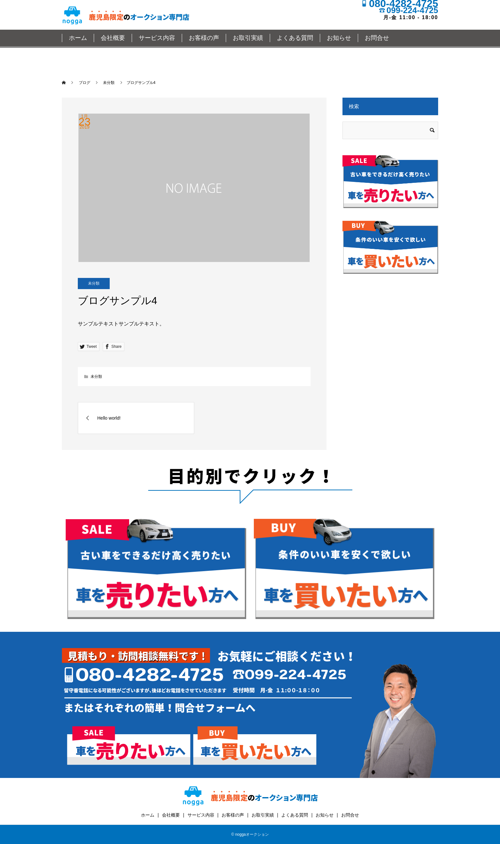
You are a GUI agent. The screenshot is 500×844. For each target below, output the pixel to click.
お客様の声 (204, 37)
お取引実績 (248, 37)
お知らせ (339, 37)
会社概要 (113, 37)
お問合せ (377, 37)
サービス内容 (157, 37)
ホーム (78, 37)
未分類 (93, 283)
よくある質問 (295, 37)
